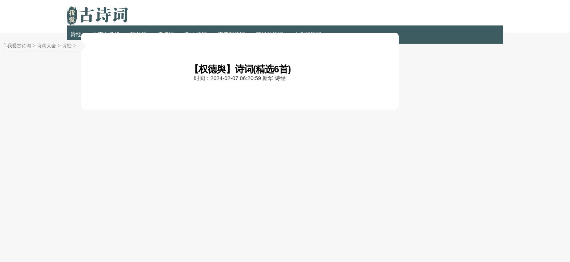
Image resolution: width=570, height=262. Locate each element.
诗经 (76, 34)
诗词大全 (46, 45)
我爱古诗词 (19, 45)
